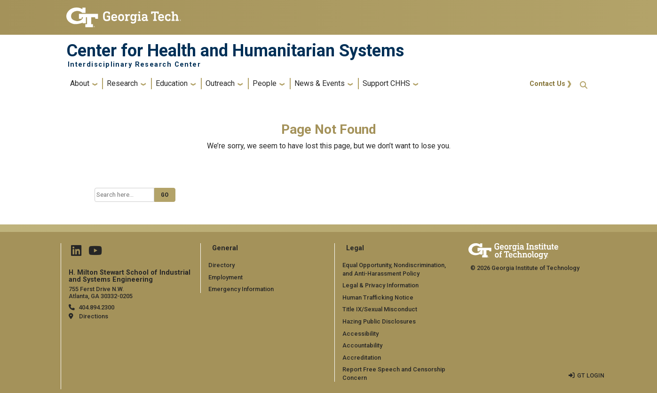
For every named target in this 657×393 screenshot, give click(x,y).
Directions (93, 316)
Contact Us (547, 84)
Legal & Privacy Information (380, 285)
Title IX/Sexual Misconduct (379, 309)
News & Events (319, 83)
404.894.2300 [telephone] (96, 307)
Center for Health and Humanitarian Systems (235, 50)
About (79, 83)
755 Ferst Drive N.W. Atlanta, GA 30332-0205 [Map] (101, 292)
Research (122, 83)
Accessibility (360, 333)
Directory (221, 265)
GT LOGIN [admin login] (590, 375)
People (265, 83)
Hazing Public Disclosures (379, 321)
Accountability (362, 345)
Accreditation (361, 357)
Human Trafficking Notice (377, 297)
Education (172, 83)
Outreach (220, 83)
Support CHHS (386, 83)
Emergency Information (241, 289)
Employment (225, 277)
